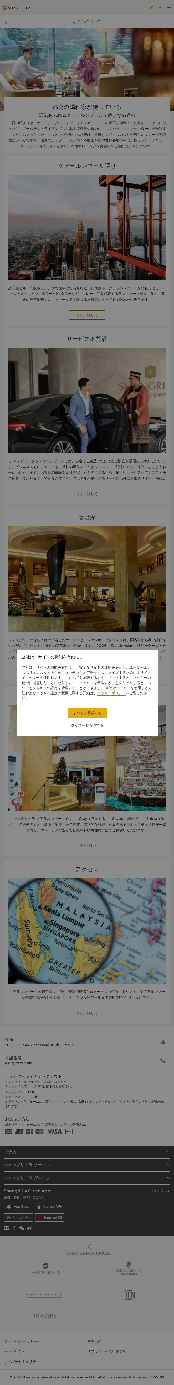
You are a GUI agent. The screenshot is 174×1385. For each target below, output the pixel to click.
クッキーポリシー (111, 693)
